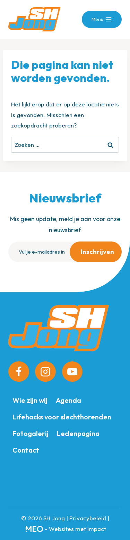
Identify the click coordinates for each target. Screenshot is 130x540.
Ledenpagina (78, 433)
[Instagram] (45, 371)
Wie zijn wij (29, 400)
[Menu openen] (102, 19)
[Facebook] (18, 371)
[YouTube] (72, 371)
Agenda (68, 400)
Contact (25, 450)
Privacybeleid (87, 518)
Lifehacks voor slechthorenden (61, 417)
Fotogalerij (30, 433)
